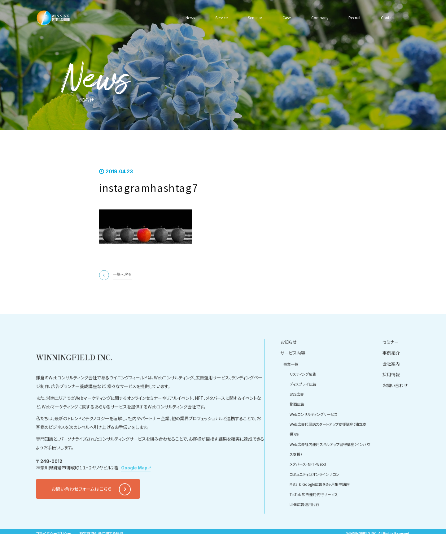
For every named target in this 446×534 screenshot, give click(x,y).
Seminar (255, 18)
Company (318, 18)
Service (221, 18)
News (191, 18)
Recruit (353, 18)
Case (286, 18)
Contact (386, 18)
